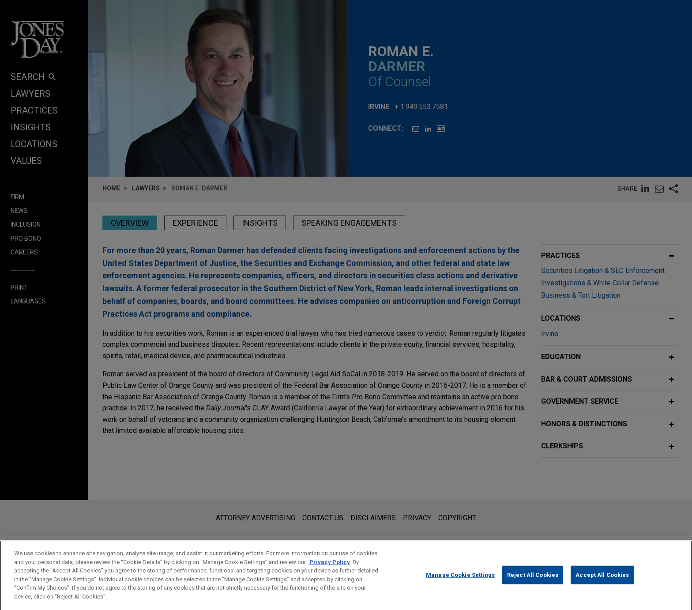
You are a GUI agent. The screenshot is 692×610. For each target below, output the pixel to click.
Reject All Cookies (532, 584)
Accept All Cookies (602, 584)
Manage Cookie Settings (460, 584)
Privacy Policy (329, 571)
